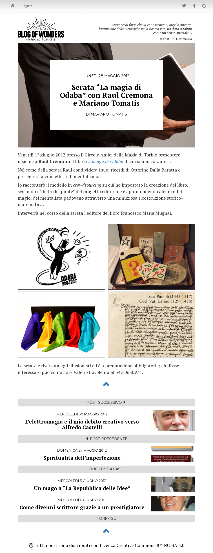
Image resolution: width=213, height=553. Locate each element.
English (26, 6)
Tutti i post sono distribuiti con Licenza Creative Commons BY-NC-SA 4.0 (106, 545)
